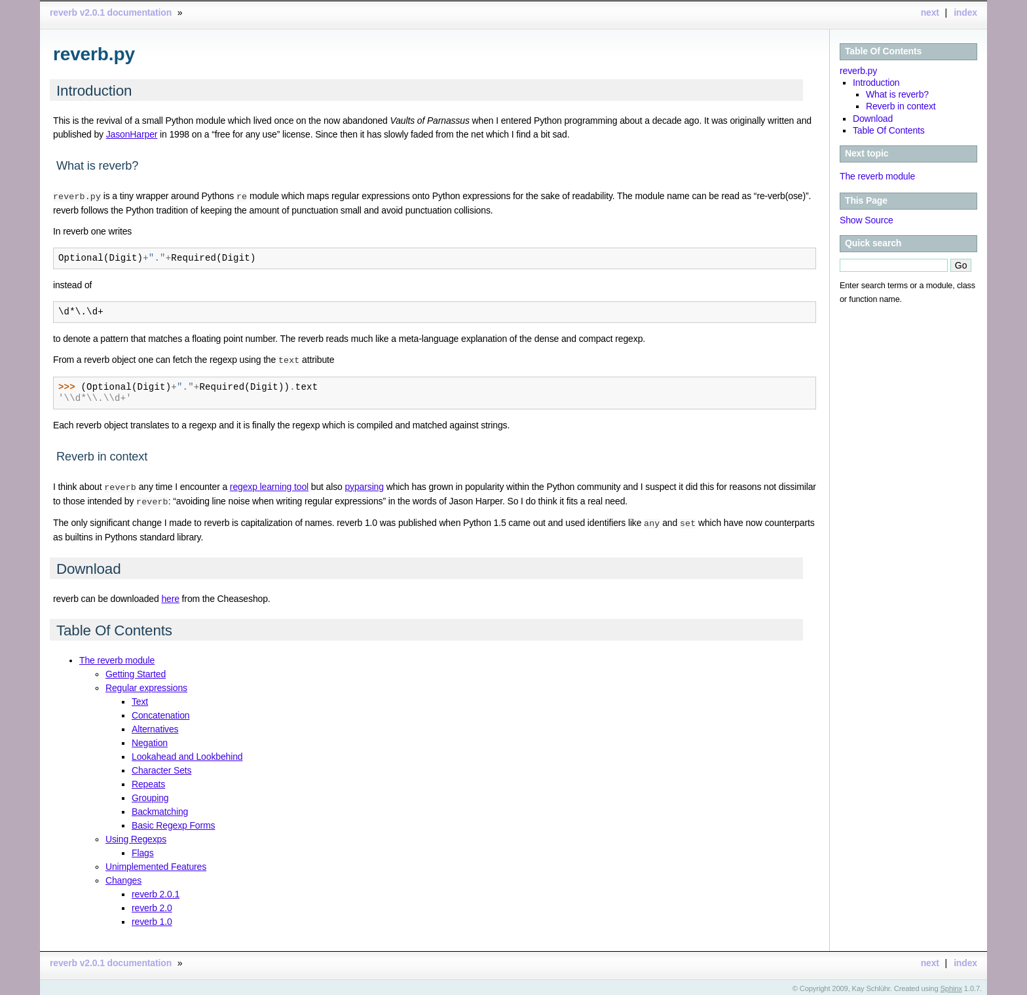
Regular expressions (146, 684)
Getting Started (135, 671)
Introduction (876, 82)
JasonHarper (132, 134)
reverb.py (858, 71)
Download (873, 118)
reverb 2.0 (152, 904)
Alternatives (155, 726)
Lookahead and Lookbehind (187, 753)
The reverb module (877, 176)
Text (140, 698)
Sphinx (951, 985)
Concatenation (160, 712)
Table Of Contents (883, 51)
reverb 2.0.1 (155, 891)
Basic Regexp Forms (173, 822)
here (170, 595)
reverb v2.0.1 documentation (111, 12)
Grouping (150, 794)
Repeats (148, 781)
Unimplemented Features (155, 863)
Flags (143, 849)
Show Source (866, 220)
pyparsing (364, 485)
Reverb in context (901, 106)
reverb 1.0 (152, 918)
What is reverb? (897, 94)
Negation (150, 739)
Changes (123, 877)
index (965, 12)
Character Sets (161, 767)
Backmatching (160, 808)
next (930, 12)
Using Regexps (135, 836)
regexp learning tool (269, 485)
